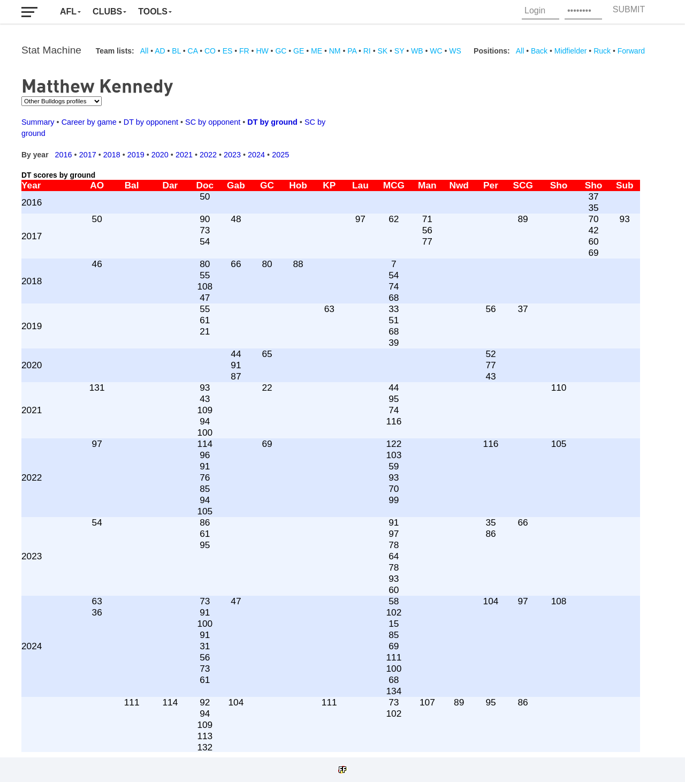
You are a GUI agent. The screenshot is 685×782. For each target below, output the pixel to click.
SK (382, 51)
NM (335, 51)
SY (399, 51)
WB (417, 51)
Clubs (107, 11)
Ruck (602, 51)
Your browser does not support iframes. (337, 404)
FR (244, 51)
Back (539, 51)
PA (351, 51)
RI (367, 51)
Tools (153, 11)
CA (193, 51)
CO (210, 51)
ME (316, 51)
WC (436, 51)
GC (280, 51)
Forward (631, 51)
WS (455, 51)
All (144, 51)
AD (160, 51)
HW (262, 51)
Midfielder (570, 51)
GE (298, 51)
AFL (68, 11)
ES (228, 51)
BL (176, 51)
